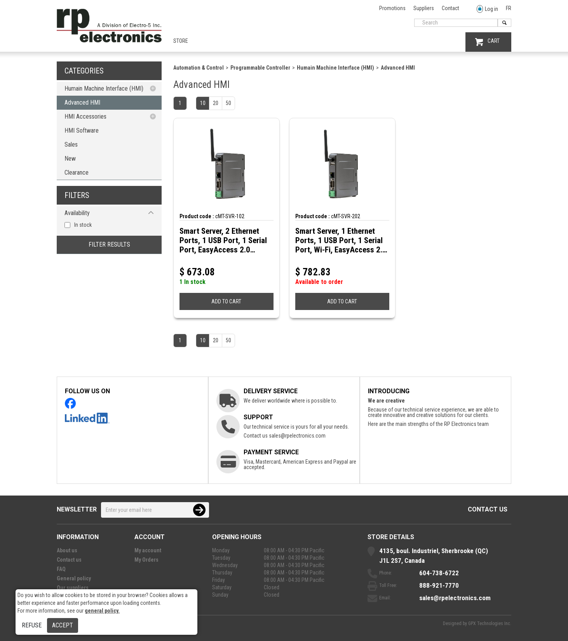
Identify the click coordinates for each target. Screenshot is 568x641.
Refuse (32, 625)
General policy (74, 578)
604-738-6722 (439, 573)
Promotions (392, 8)
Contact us (487, 509)
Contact (450, 8)
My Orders (146, 560)
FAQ (61, 569)
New (70, 158)
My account (147, 550)
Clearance (76, 172)
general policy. (102, 611)
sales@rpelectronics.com (297, 436)
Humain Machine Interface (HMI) (103, 88)
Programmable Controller (260, 68)
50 (228, 103)
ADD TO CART (226, 301)
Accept (62, 625)
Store (180, 41)
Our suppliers (73, 588)
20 (215, 103)
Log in (487, 9)
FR (508, 8)
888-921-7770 (439, 585)
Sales (71, 144)
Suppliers (423, 8)
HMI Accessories (85, 116)
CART (487, 42)
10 (203, 103)
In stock (83, 225)
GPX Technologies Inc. (489, 623)
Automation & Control (198, 68)
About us (67, 550)
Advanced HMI (82, 102)
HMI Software (81, 130)
